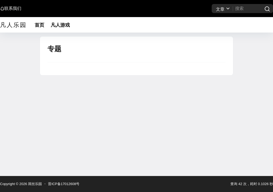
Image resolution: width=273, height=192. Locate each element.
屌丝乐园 (34, 184)
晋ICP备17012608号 (64, 184)
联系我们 (10, 8)
